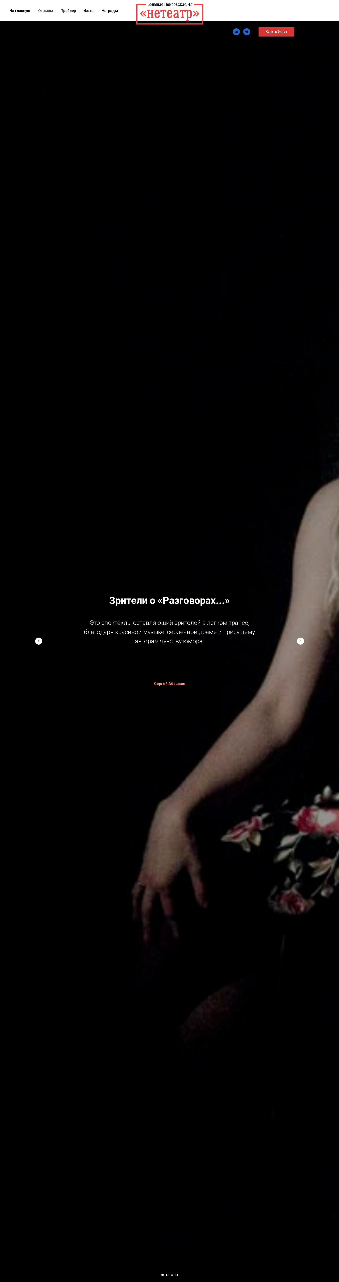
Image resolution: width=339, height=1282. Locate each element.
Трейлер (68, 10)
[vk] (236, 31)
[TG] (246, 31)
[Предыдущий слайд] (38, 641)
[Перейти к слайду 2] (167, 1275)
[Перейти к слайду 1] (162, 1275)
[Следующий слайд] (300, 641)
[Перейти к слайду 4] (177, 1275)
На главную (19, 10)
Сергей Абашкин (169, 683)
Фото (89, 10)
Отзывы (45, 10)
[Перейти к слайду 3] (172, 1275)
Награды (110, 10)
